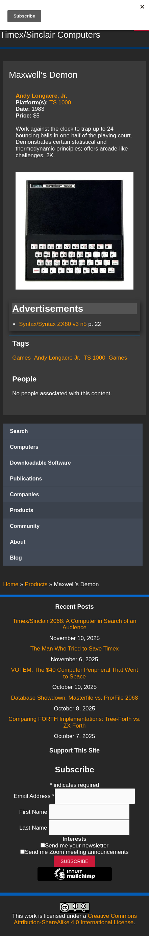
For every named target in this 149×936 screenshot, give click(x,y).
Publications (26, 478)
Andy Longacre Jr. (57, 358)
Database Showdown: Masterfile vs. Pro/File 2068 (74, 698)
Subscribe (74, 861)
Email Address (34, 796)
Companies (24, 494)
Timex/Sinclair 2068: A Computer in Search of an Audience (74, 624)
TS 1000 (60, 102)
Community (25, 526)
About (17, 542)
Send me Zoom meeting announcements (76, 852)
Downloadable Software (40, 463)
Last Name (34, 828)
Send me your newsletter (76, 845)
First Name (34, 812)
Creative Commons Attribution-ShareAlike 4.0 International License (75, 919)
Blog (16, 558)
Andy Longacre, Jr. (41, 96)
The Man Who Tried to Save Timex (74, 648)
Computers (24, 447)
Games (21, 358)
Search (19, 431)
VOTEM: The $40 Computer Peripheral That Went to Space (74, 673)
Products (21, 510)
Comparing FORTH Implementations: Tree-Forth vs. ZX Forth (74, 722)
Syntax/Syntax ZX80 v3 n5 (52, 324)
